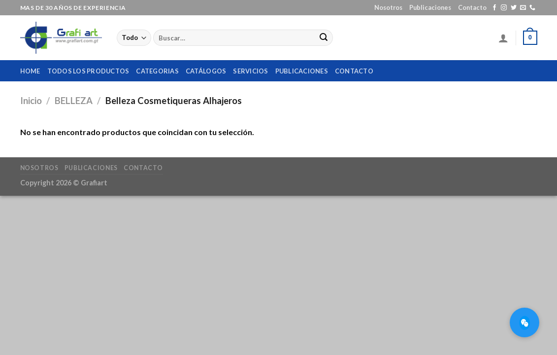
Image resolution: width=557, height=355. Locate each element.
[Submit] (323, 38)
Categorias (157, 71)
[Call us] (532, 7)
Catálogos (206, 71)
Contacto (472, 7)
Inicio (31, 100)
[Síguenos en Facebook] (494, 7)
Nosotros (388, 7)
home (30, 71)
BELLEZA (74, 100)
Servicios (250, 71)
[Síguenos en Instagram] (504, 7)
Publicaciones (430, 7)
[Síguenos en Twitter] (514, 7)
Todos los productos (88, 71)
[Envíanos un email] (523, 7)
